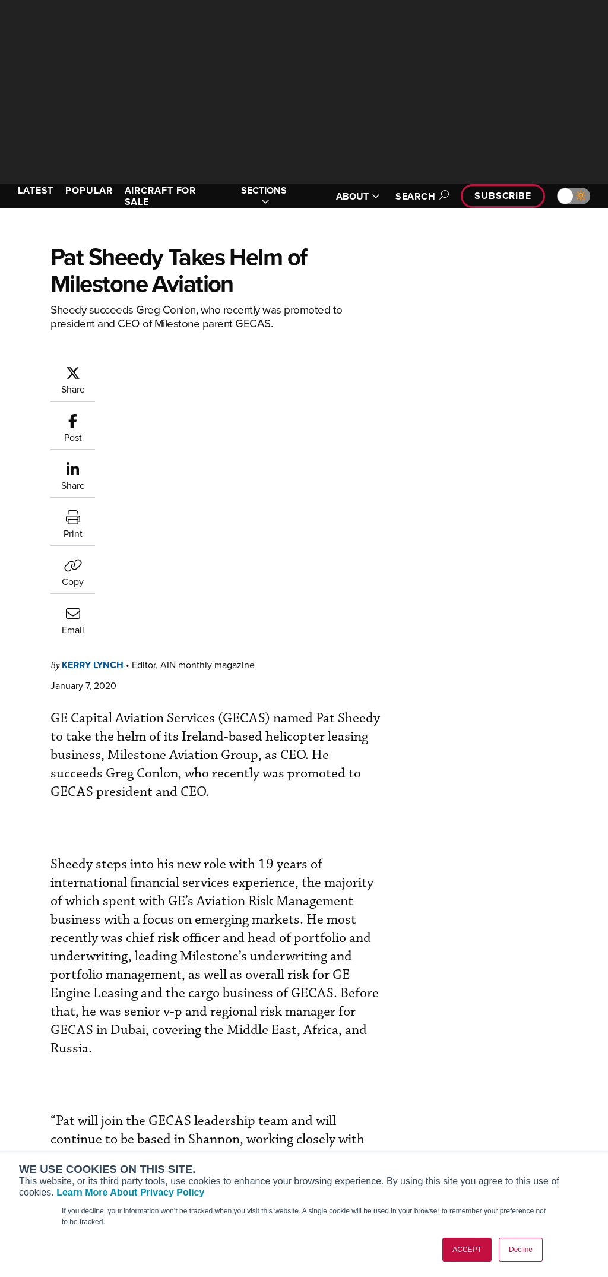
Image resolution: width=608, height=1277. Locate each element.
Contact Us (497, 1133)
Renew (182, 1117)
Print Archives (349, 1085)
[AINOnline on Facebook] (10, 1030)
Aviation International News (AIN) (69, 1106)
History (490, 1117)
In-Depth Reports (354, 1117)
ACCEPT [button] (467, 1250)
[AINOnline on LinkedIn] (79, 1030)
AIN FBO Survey (53, 1085)
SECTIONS (264, 196)
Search (420, 196)
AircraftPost (45, 1127)
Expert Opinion (350, 1101)
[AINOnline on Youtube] (32, 1030)
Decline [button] (521, 1250)
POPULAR (88, 190)
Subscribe (502, 196)
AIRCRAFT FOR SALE (161, 196)
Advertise (501, 1149)
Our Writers (498, 1101)
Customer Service (203, 1101)
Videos (335, 1133)
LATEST (35, 190)
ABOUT (358, 196)
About (487, 1085)
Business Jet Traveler (63, 1143)
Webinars (340, 1149)
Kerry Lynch (93, 424)
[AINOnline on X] (56, 1030)
